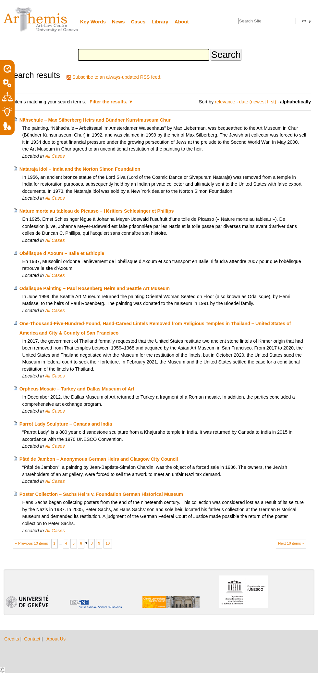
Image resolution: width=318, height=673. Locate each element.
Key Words (93, 21)
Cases (138, 21)
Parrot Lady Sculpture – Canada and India (65, 424)
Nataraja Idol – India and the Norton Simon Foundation (80, 169)
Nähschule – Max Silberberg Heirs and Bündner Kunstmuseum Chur (95, 120)
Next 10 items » (291, 543)
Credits (12, 638)
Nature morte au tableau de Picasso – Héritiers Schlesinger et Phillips (96, 211)
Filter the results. (109, 101)
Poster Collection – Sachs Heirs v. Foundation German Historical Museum (101, 494)
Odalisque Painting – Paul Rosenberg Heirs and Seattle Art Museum (94, 288)
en (304, 20)
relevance (225, 101)
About (182, 21)
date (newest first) (257, 101)
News (118, 21)
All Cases (55, 156)
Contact (33, 638)
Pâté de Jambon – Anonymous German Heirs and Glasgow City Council (98, 459)
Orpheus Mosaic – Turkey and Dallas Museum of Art (76, 388)
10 (107, 543)
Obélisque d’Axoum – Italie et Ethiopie (61, 253)
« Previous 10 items (31, 543)
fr (310, 20)
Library (160, 21)
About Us (56, 638)
